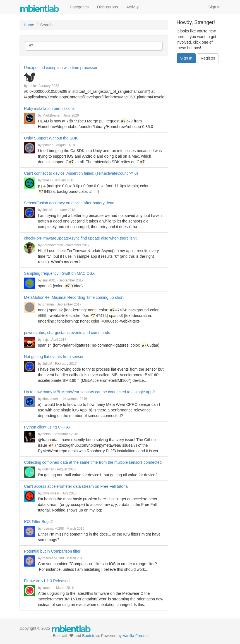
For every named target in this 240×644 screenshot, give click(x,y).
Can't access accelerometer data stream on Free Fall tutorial (76, 486)
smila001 (49, 280)
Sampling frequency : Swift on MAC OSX (59, 273)
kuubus (47, 588)
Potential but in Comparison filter (52, 551)
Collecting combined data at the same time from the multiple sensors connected (93, 462)
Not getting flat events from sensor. (54, 356)
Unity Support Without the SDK (51, 138)
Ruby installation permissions (49, 108)
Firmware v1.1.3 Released (46, 581)
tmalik (46, 180)
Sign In (214, 7)
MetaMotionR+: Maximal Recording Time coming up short (74, 297)
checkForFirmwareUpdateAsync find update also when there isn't (80, 238)
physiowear (50, 493)
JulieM (47, 210)
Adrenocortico (52, 245)
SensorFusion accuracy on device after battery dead (69, 203)
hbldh (46, 434)
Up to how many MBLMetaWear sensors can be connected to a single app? (89, 392)
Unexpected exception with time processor (60, 67)
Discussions (107, 7)
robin (32, 86)
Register (208, 58)
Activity (132, 7)
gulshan (48, 469)
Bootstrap (90, 635)
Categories (79, 7)
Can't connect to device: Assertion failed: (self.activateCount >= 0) (81, 173)
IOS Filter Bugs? (38, 521)
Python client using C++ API (48, 427)
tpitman (47, 145)
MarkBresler (51, 115)
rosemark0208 (53, 529)
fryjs (45, 340)
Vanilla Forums (135, 635)
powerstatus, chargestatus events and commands (67, 332)
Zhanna (48, 304)
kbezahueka (51, 399)
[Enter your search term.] (94, 46)
